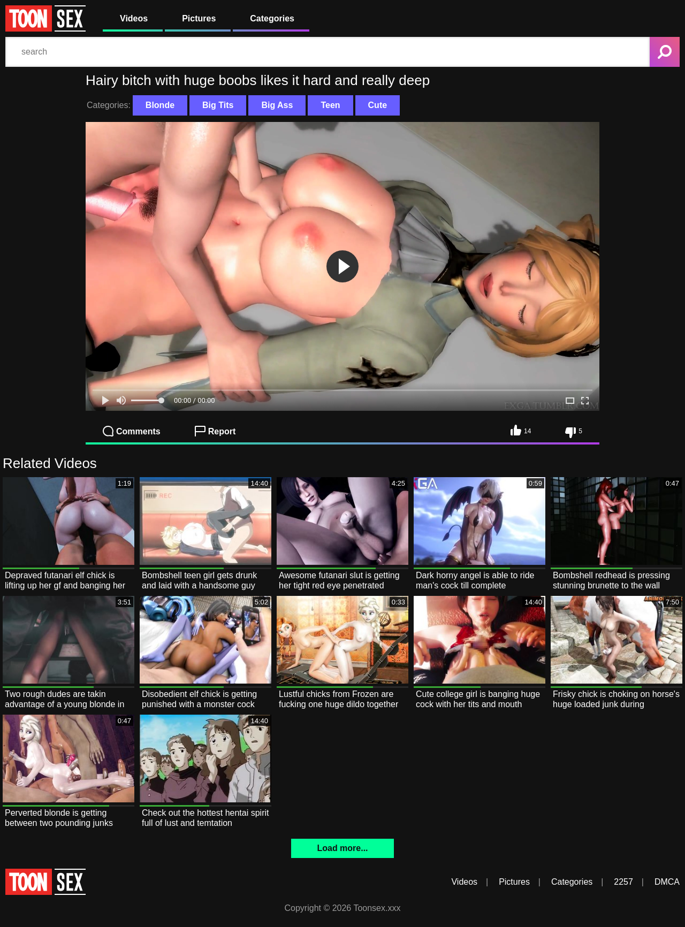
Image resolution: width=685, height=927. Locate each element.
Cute (377, 105)
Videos (134, 18)
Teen (330, 105)
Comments (132, 431)
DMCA (667, 881)
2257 (623, 881)
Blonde (160, 105)
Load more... (342, 848)
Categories (272, 18)
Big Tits (217, 105)
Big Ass (277, 105)
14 (521, 430)
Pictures (199, 18)
